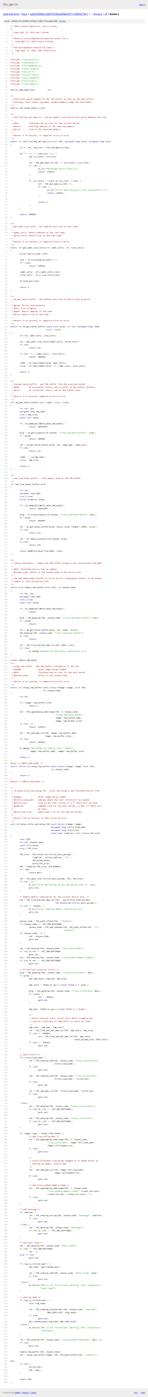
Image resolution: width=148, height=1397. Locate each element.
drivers (98, 14)
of (106, 14)
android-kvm (11, 14)
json (142, 1392)
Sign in (142, 4)
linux (24, 14)
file (62, 21)
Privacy (25, 1392)
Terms (33, 1392)
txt (136, 1392)
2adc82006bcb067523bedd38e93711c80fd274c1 (59, 14)
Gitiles (17, 1392)
